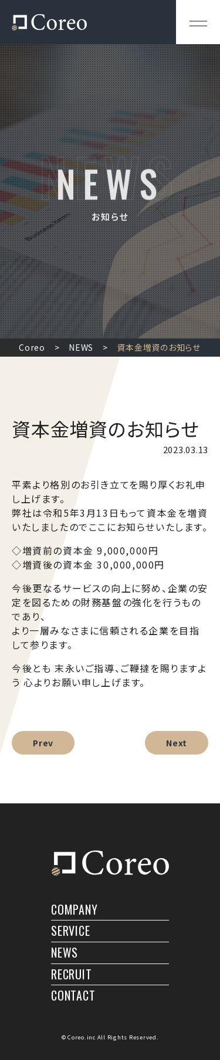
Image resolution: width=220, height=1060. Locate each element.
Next (176, 743)
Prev (43, 743)
